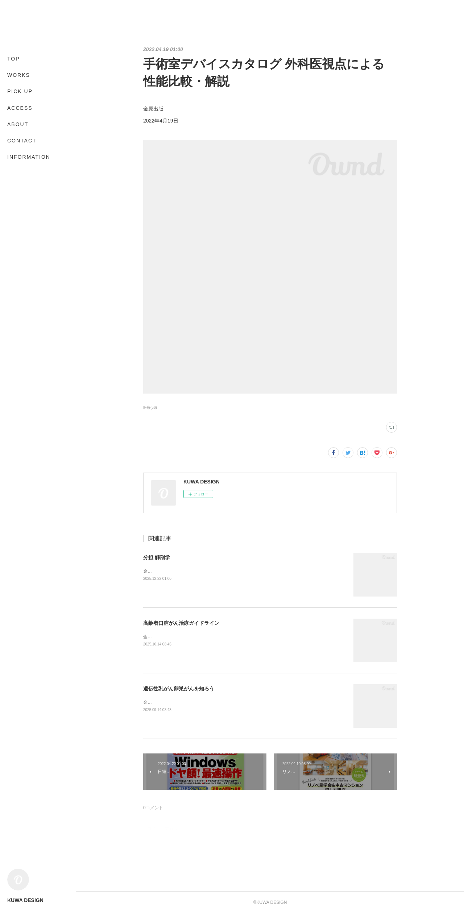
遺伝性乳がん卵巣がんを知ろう (178, 688)
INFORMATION (28, 157)
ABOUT (17, 124)
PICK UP (20, 91)
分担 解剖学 (156, 557)
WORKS (18, 75)
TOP (13, 59)
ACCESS (20, 108)
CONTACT (22, 141)
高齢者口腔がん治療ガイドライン (181, 623)
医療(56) (150, 408)
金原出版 (152, 571)
